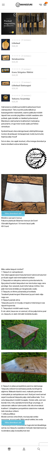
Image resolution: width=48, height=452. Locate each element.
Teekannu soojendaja (21, 99)
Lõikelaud (16, 43)
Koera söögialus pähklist (22, 72)
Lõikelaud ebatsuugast (21, 85)
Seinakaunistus (18, 59)
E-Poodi (10, 32)
